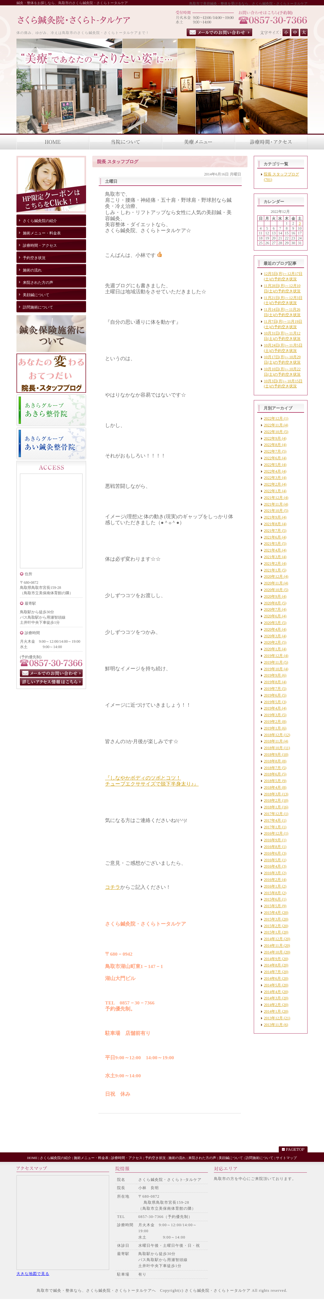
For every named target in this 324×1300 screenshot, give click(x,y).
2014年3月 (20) (276, 998)
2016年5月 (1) (275, 860)
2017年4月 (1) (275, 820)
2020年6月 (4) (275, 616)
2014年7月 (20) (276, 972)
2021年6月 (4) (275, 537)
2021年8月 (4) (275, 524)
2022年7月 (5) (275, 451)
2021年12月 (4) (276, 497)
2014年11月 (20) (277, 945)
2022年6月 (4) (275, 458)
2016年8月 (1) (275, 846)
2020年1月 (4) (275, 649)
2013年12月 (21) (277, 1018)
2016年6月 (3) (275, 853)
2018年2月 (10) (276, 800)
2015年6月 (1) (275, 899)
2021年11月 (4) (276, 504)
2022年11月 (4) (276, 425)
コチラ (112, 887)
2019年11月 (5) (276, 662)
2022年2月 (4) (275, 484)
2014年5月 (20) (276, 985)
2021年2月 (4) (275, 563)
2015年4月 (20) (276, 912)
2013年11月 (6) (276, 1025)
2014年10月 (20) (277, 952)
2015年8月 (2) (275, 893)
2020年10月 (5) (276, 590)
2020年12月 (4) (276, 576)
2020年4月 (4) (275, 629)
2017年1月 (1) (275, 827)
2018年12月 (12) (277, 735)
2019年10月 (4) (276, 669)
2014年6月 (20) (276, 978)
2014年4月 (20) (276, 992)
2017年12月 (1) (276, 814)
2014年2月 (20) (276, 1005)
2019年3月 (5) (275, 715)
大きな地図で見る (32, 1273)
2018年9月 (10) (276, 754)
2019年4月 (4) (275, 708)
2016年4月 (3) (275, 866)
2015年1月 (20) (276, 932)
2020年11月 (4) (276, 583)
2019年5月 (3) (275, 702)
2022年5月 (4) (275, 464)
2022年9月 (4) (275, 438)
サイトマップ (286, 1158)
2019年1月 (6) (275, 728)
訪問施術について (259, 1158)
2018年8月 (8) (275, 761)
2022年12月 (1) (276, 418)
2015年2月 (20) (276, 926)
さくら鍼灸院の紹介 (55, 1158)
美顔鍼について (231, 1158)
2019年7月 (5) (275, 688)
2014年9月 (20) (276, 959)
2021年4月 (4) (275, 550)
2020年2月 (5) (275, 642)
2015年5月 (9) (275, 906)
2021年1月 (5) (275, 570)
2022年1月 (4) (275, 491)
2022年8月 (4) (275, 445)
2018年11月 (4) (276, 741)
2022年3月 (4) (275, 477)
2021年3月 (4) (275, 557)
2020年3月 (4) (275, 636)
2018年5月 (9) (275, 781)
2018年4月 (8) (275, 787)
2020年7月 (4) (275, 609)
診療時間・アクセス (126, 1158)
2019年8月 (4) (275, 682)
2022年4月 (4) (275, 471)
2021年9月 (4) (275, 517)
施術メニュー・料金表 (91, 1158)
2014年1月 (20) (276, 1011)
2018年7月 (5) (275, 768)
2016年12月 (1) (276, 833)
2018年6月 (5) (275, 774)
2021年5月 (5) (275, 543)
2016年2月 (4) (275, 879)
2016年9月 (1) (275, 840)
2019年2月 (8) (275, 721)
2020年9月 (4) (275, 596)
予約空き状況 (155, 1158)
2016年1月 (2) (275, 886)
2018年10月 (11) (277, 748)
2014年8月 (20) (276, 965)
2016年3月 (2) (275, 873)
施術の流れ (177, 1158)
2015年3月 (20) (276, 919)
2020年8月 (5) (275, 603)
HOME (32, 1158)
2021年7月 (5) (275, 530)
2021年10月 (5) (276, 510)
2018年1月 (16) (276, 807)
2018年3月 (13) (276, 794)
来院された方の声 (202, 1158)
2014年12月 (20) (277, 939)
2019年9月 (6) (275, 675)
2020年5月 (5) (275, 623)
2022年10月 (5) (276, 432)
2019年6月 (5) (275, 695)
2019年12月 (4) (276, 655)
